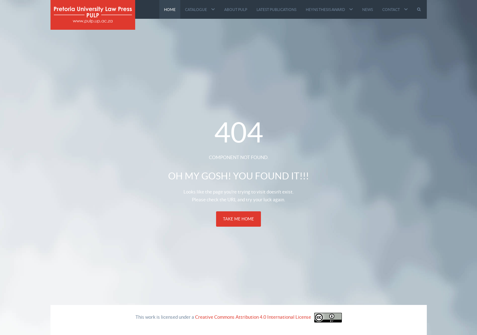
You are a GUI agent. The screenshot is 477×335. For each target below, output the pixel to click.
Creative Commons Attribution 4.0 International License (253, 317)
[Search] (419, 9)
